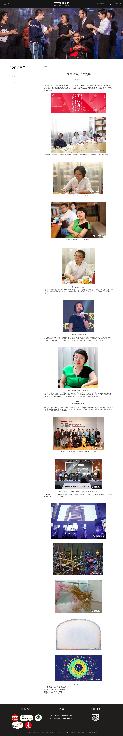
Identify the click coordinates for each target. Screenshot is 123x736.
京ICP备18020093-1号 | (60, 732)
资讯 (13, 83)
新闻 (13, 76)
